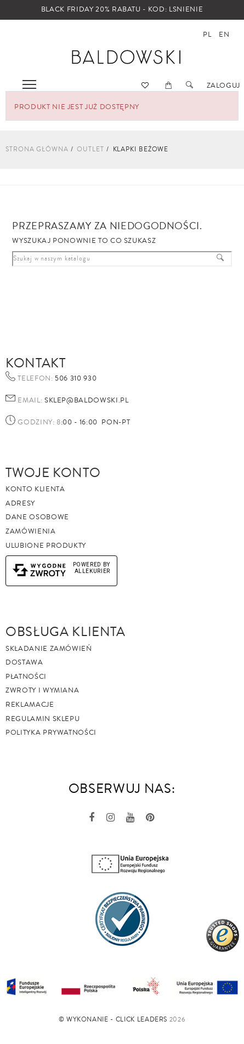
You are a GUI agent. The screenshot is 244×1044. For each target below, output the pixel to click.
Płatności (26, 677)
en (224, 34)
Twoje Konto (52, 472)
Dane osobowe (37, 517)
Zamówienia (30, 531)
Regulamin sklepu (42, 719)
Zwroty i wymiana (42, 690)
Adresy (20, 503)
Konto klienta (35, 489)
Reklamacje (29, 705)
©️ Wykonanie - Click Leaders (113, 1019)
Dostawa (24, 662)
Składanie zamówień (48, 649)
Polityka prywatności (51, 732)
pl (207, 34)
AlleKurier (93, 571)
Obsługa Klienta (65, 631)
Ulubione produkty (45, 546)
